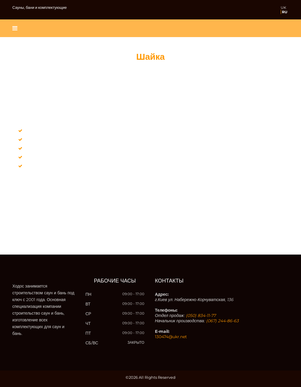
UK (283, 7)
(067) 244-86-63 (222, 320)
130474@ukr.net (171, 336)
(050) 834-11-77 (201, 315)
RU (284, 12)
